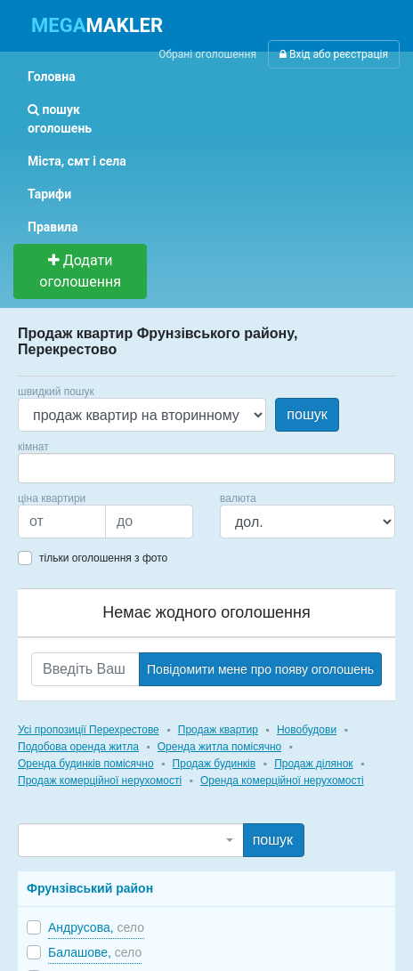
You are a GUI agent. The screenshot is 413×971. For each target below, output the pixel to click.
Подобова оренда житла (78, 746)
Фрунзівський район (90, 888)
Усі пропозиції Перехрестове (88, 730)
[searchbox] (50, 468)
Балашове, (95, 952)
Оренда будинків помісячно (86, 763)
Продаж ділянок (313, 763)
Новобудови (306, 730)
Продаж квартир (218, 730)
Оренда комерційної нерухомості (282, 780)
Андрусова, (96, 927)
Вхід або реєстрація (333, 54)
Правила (53, 227)
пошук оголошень (60, 118)
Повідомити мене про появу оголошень (260, 669)
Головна (52, 76)
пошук (307, 414)
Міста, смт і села (77, 161)
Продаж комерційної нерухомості (100, 780)
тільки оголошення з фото (103, 558)
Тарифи (49, 194)
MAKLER (97, 25)
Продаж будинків (214, 763)
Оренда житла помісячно (219, 746)
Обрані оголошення (207, 54)
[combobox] (206, 468)
